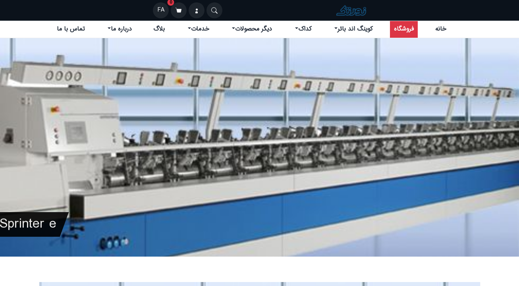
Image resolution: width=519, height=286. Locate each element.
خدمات (200, 29)
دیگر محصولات (253, 29)
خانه (440, 29)
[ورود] (197, 10)
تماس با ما (71, 29)
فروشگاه (404, 29)
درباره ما (121, 29)
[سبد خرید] (179, 10)
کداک (304, 29)
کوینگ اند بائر (355, 29)
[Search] (214, 10)
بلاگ (159, 29)
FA (161, 10)
